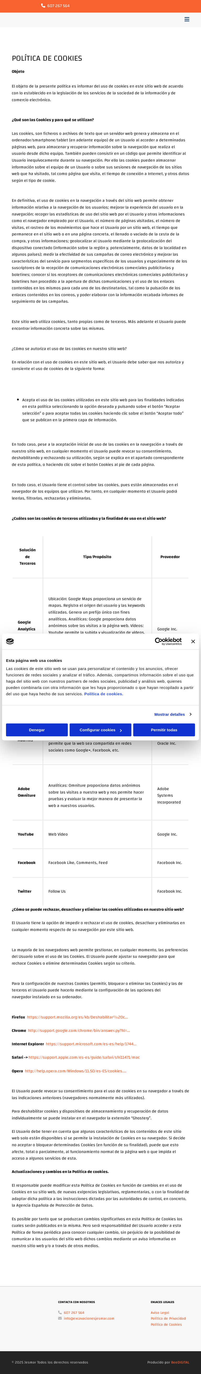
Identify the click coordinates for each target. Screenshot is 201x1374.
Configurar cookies (101, 730)
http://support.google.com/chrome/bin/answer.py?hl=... (79, 1031)
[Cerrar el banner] (193, 641)
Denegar (37, 730)
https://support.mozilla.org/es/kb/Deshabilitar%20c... (77, 1017)
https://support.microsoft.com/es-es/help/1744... (91, 1044)
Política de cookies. (103, 694)
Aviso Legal (160, 1312)
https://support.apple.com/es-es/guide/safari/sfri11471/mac (84, 1057)
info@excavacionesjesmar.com (89, 1318)
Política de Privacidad (168, 1318)
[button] (131, 20)
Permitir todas (164, 730)
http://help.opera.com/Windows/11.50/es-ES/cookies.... (75, 1071)
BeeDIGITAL (180, 1362)
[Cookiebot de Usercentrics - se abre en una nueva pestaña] (159, 641)
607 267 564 (58, 6)
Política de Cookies (166, 1324)
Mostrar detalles (169, 714)
